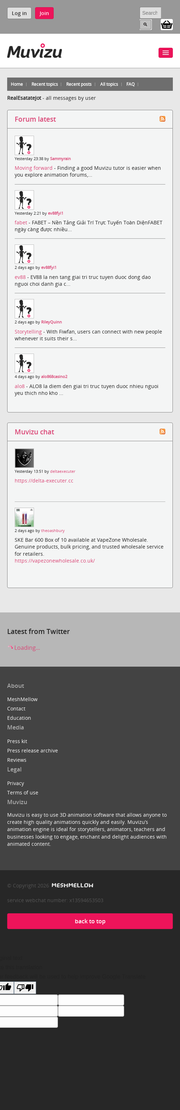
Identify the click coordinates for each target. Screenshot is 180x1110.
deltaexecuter (62, 471)
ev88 (21, 277)
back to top (90, 921)
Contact (16, 708)
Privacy (15, 783)
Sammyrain (60, 158)
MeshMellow (22, 699)
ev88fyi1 (55, 213)
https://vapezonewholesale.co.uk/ (55, 560)
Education (19, 717)
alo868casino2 (54, 376)
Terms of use (22, 792)
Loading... (23, 648)
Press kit (17, 741)
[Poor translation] (25, 987)
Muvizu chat (34, 431)
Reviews (16, 759)
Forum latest (35, 119)
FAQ (130, 84)
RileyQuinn (51, 322)
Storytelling (29, 331)
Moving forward (34, 167)
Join (44, 13)
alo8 (20, 386)
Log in (19, 13)
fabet (22, 222)
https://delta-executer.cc (44, 480)
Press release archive (32, 750)
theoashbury (53, 530)
